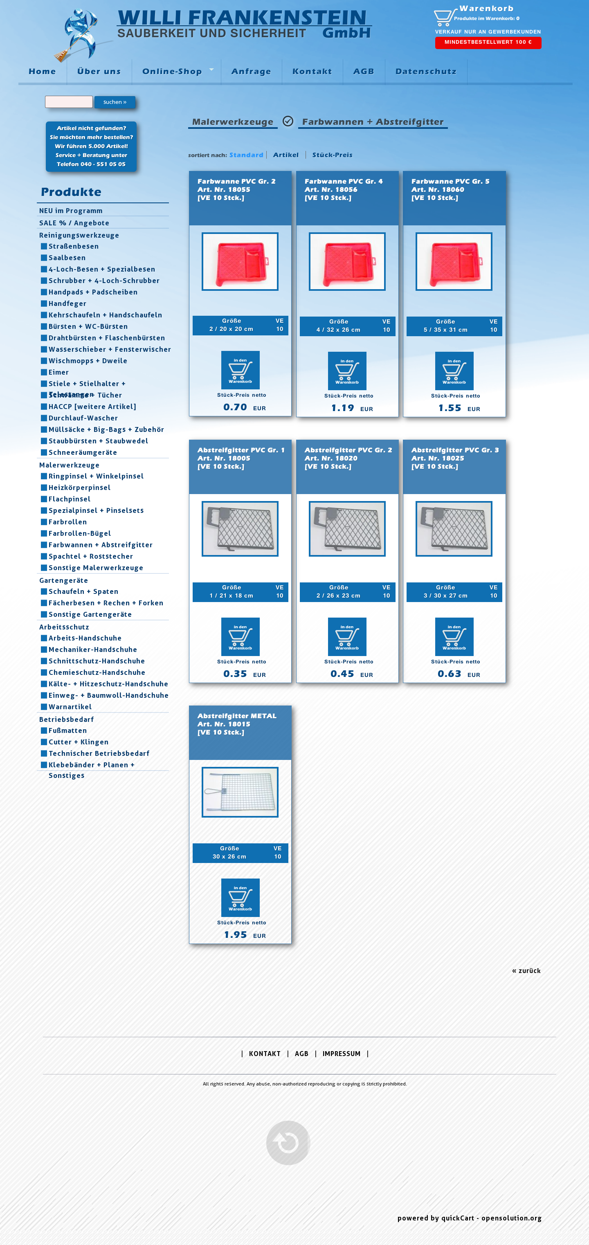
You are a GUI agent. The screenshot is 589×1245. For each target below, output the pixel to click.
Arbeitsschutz (64, 627)
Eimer (59, 372)
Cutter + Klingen (79, 742)
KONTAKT (265, 1054)
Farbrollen (68, 522)
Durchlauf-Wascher (83, 418)
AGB (302, 1054)
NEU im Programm (71, 211)
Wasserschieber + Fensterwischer (110, 349)
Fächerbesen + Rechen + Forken (106, 603)
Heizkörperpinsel (80, 487)
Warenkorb (486, 8)
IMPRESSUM (342, 1054)
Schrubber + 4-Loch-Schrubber (104, 280)
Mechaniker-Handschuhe (93, 649)
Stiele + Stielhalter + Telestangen (87, 384)
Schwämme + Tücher (85, 395)
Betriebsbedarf (66, 719)
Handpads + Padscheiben (93, 292)
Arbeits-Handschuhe (85, 638)
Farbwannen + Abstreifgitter (101, 545)
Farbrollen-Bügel (80, 533)
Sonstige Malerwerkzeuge (96, 568)
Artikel (286, 155)
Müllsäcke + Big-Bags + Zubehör (106, 429)
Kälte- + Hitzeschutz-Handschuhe (109, 684)
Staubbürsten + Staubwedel (98, 441)
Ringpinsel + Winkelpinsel (96, 476)
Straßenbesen (74, 246)
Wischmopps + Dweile (88, 361)
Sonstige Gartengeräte (90, 614)
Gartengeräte (63, 580)
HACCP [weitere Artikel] (92, 406)
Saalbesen (67, 258)
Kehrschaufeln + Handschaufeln (105, 315)
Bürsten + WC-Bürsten (88, 326)
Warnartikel (70, 707)
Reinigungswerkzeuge (79, 235)
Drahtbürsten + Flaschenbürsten (107, 338)
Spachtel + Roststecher (91, 556)
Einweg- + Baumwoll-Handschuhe (109, 695)
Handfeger (68, 303)
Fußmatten (68, 730)
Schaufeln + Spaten (84, 591)
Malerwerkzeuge (69, 465)
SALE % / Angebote (74, 223)
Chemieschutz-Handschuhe (97, 672)
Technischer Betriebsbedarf (99, 753)
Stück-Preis (332, 155)
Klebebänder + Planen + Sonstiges (92, 765)
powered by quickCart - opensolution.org (470, 1218)
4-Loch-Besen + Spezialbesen (102, 269)
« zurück (526, 971)
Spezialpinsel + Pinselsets (96, 510)
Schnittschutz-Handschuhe (97, 661)
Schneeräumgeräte (83, 452)
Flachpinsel (70, 499)
